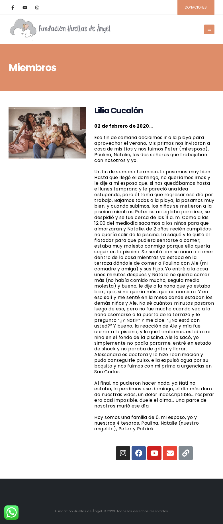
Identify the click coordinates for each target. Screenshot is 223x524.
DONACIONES (196, 7)
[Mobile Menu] (209, 29)
